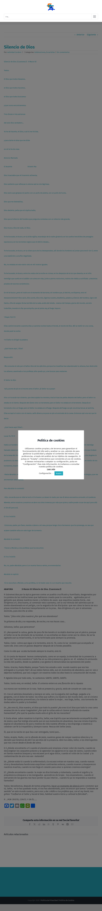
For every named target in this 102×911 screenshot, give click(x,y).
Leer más (51, 469)
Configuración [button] (45, 473)
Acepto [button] (58, 473)
